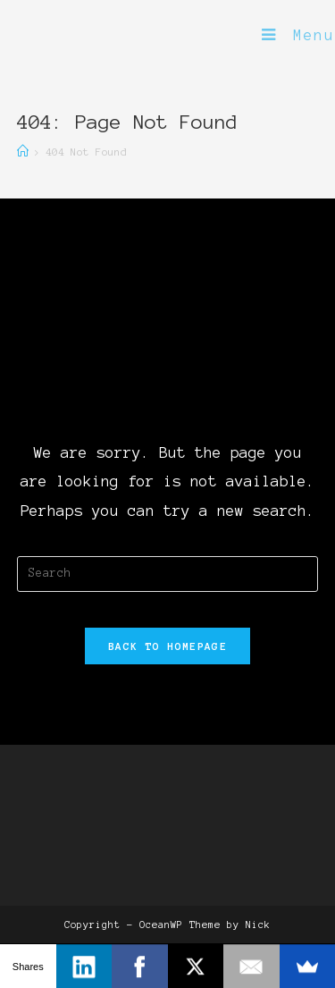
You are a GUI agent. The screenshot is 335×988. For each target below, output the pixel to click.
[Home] (23, 151)
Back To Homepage (167, 646)
